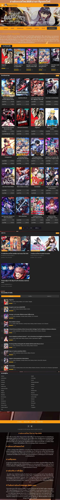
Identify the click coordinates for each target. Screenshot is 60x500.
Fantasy (29, 316)
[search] (57, 5)
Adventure (20, 28)
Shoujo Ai (3, 403)
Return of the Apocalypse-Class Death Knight (52, 217)
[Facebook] (28, 426)
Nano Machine (23, 216)
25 (31, 228)
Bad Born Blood (22, 98)
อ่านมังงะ (19, 422)
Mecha (33, 392)
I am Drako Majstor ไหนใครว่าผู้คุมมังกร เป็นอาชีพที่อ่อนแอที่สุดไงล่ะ (37, 99)
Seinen (26, 301)
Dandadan (37, 186)
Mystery (26, 338)
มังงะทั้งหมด (52, 28)
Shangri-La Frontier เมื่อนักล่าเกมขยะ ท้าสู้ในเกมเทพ (51, 157)
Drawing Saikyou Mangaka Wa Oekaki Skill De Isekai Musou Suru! (22, 159)
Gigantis (37, 127)
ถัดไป (37, 228)
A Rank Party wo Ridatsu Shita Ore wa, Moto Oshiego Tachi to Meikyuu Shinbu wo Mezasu (32, 329)
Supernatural (35, 338)
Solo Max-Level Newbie (52, 98)
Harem (35, 323)
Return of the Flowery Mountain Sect (8, 128)
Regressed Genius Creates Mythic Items (8, 98)
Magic (2, 390)
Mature (20, 301)
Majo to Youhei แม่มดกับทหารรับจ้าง (17, 351)
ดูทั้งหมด (57, 75)
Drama (37, 28)
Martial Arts (34, 390)
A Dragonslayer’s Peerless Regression (37, 157)
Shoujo (33, 401)
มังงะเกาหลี (26, 422)
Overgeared (8, 157)
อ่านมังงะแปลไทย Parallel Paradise (40, 253)
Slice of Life (3, 405)
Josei (32, 388)
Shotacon (3, 401)
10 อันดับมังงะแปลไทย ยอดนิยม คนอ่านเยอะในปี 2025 (14, 253)
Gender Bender (35, 382)
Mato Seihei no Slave (22, 186)
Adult (12, 28)
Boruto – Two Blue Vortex (52, 128)
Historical (21, 309)
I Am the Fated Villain (8, 186)
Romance (39, 323)
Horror (27, 367)
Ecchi (43, 28)
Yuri (2, 409)
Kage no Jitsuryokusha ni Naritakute (52, 187)
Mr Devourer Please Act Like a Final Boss (8, 217)
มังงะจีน (33, 422)
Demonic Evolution (23, 127)
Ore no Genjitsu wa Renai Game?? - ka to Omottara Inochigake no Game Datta (30, 336)
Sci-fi (24, 301)
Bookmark (40, 422)
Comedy (29, 28)
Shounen (36, 316)
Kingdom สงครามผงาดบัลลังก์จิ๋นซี (17, 307)
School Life (39, 360)
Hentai (32, 384)
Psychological (34, 395)
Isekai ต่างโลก (4, 388)
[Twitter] (31, 426)
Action (6, 28)
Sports (32, 405)
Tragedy (30, 301)
